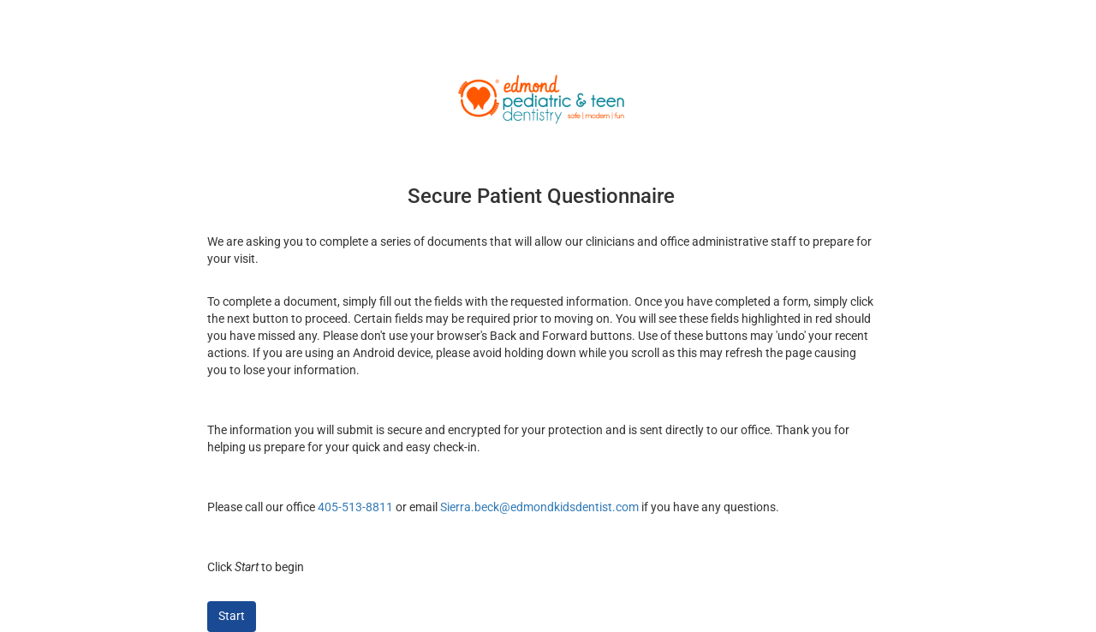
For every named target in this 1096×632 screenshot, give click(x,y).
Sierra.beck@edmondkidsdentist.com (539, 507)
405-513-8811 (355, 507)
